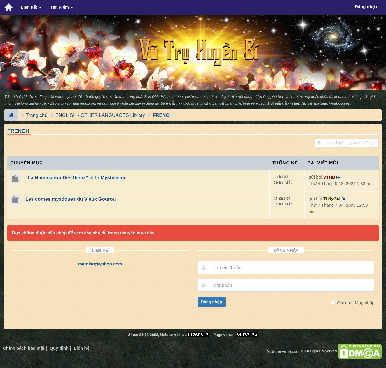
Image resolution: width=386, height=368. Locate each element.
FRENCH (163, 115)
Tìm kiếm (61, 7)
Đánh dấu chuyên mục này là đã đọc (346, 143)
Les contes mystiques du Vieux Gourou (70, 199)
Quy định (59, 348)
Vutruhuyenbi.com (283, 351)
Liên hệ (81, 348)
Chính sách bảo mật (23, 348)
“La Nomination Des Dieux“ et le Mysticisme (76, 177)
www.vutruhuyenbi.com (77, 103)
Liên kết (31, 7)
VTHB (329, 177)
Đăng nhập (211, 302)
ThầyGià (331, 198)
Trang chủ (37, 115)
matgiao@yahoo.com (333, 103)
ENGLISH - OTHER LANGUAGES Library (100, 115)
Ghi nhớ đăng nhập (355, 302)
